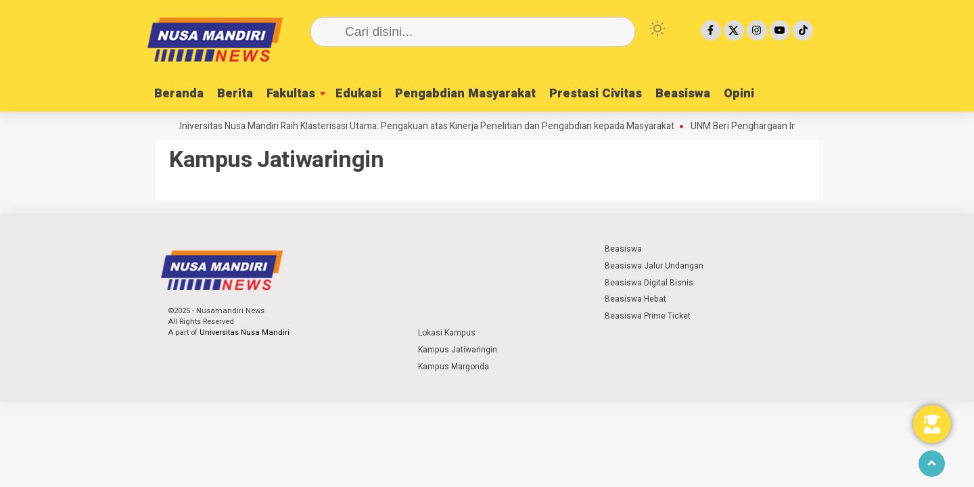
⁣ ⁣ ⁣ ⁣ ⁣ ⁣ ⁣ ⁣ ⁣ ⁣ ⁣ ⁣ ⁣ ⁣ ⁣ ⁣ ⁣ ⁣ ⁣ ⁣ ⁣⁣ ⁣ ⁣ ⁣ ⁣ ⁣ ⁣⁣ (444, 249)
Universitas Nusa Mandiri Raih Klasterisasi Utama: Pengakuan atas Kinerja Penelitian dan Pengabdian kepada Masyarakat (430, 126)
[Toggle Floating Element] (932, 424)
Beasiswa (682, 94)
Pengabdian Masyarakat (465, 94)
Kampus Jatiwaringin (457, 350)
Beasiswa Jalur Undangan (654, 266)
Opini (739, 94)
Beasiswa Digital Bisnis (649, 283)
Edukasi (358, 94)
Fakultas (290, 94)
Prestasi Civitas (595, 94)
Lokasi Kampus (447, 333)
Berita (235, 94)
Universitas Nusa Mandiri (244, 332)
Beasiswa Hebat (635, 299)
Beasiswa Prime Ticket (648, 316)
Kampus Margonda (453, 367)
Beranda (179, 94)
